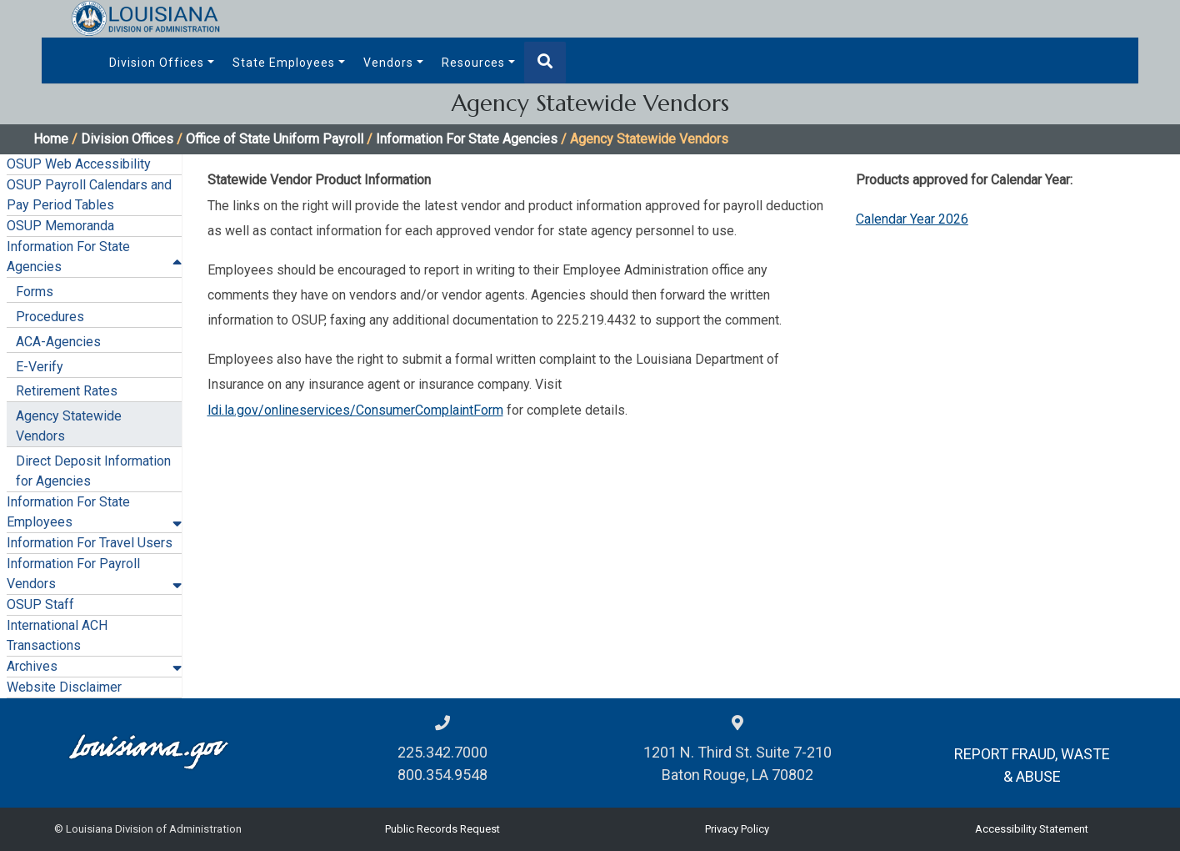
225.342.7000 (443, 752)
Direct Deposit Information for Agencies (93, 471)
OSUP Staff (40, 604)
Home (50, 139)
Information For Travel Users (89, 543)
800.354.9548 (443, 774)
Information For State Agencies (467, 139)
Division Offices (156, 62)
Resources (473, 62)
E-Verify (39, 367)
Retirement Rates (67, 391)
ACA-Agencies (58, 342)
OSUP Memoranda (60, 226)
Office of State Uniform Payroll (274, 139)
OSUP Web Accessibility (79, 164)
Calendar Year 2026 (912, 219)
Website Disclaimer (64, 687)
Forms (34, 292)
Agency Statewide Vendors (69, 426)
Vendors (388, 62)
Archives (32, 666)
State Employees (283, 62)
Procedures (50, 317)
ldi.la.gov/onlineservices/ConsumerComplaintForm (355, 410)
